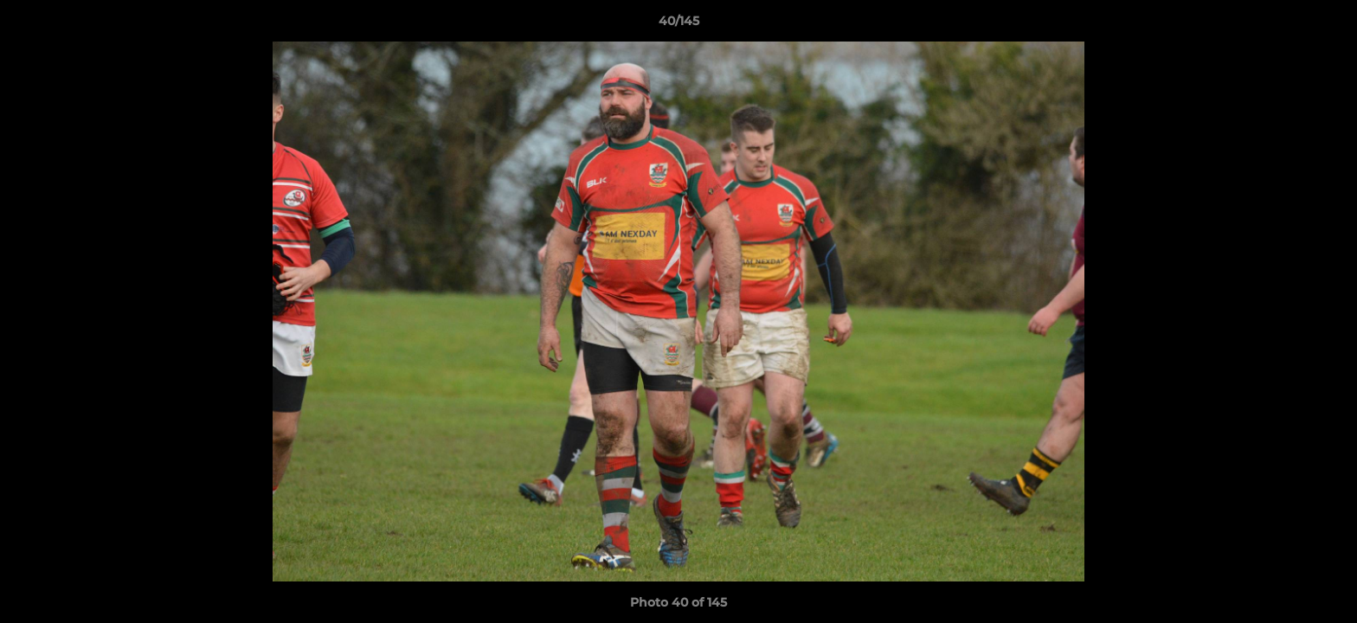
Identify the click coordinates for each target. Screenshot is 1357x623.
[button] (1325, 25)
